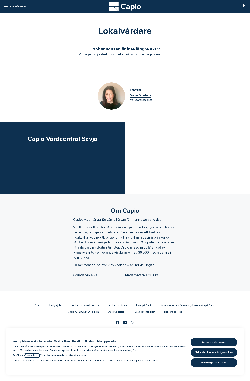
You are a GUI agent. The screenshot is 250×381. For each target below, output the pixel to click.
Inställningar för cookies (214, 362)
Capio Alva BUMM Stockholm (83, 311)
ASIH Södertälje (117, 311)
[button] (243, 6)
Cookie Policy (31, 355)
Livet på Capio (144, 305)
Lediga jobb (55, 305)
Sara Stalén (140, 95)
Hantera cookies (173, 311)
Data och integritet (145, 311)
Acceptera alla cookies (213, 342)
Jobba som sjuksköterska (85, 305)
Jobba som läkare (117, 305)
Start (37, 305)
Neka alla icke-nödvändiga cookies (214, 352)
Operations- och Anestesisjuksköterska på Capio (188, 305)
